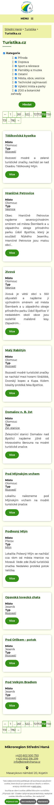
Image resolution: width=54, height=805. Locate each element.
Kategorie (13, 53)
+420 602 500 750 (27, 755)
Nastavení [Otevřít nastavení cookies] (43, 801)
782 (13, 120)
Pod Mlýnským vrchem (22, 474)
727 (36, 114)
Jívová (10, 272)
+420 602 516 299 (27, 758)
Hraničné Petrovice (19, 193)
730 (48, 114)
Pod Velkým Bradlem (21, 682)
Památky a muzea (30, 70)
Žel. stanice (12, 428)
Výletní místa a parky (32, 86)
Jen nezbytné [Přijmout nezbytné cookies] (28, 801)
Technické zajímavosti (32, 82)
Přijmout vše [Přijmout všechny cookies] (12, 801)
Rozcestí (10, 151)
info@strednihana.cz (27, 761)
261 (19, 114)
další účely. (36, 786)
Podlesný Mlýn (16, 531)
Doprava (23, 62)
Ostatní (23, 74)
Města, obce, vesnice (31, 78)
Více (12, 174)
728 (40, 114)
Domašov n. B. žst (18, 412)
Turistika (30, 29)
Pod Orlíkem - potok (20, 639)
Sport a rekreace (28, 66)
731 (5, 120)
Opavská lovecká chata (22, 597)
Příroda (23, 58)
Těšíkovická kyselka (20, 135)
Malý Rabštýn (15, 350)
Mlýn (8, 547)
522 (27, 114)
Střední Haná (13, 29)
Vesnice (10, 209)
